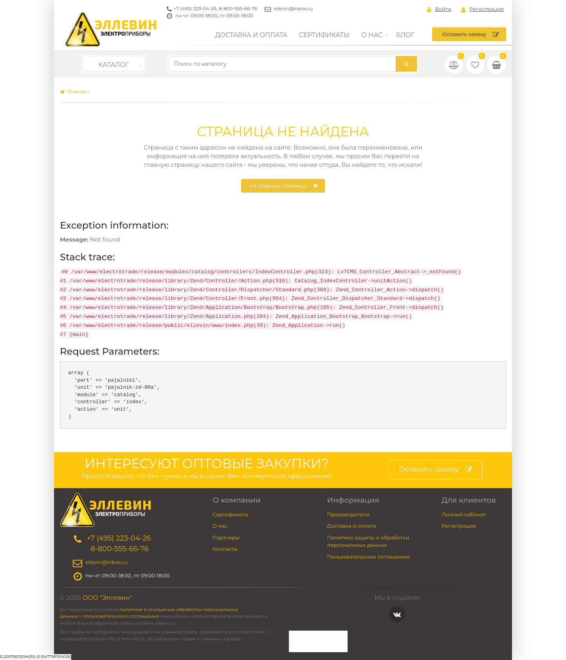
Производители (348, 514)
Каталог (114, 65)
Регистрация (482, 9)
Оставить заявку (470, 34)
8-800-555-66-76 (238, 8)
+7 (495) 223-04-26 (195, 8)
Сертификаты (324, 35)
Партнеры (226, 537)
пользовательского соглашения (121, 616)
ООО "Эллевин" (107, 597)
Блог (405, 35)
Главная (73, 91)
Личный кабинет (464, 514)
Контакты (225, 549)
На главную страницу (283, 186)
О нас (371, 35)
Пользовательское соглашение (368, 557)
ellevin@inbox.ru (293, 8)
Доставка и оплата (251, 35)
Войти (439, 9)
